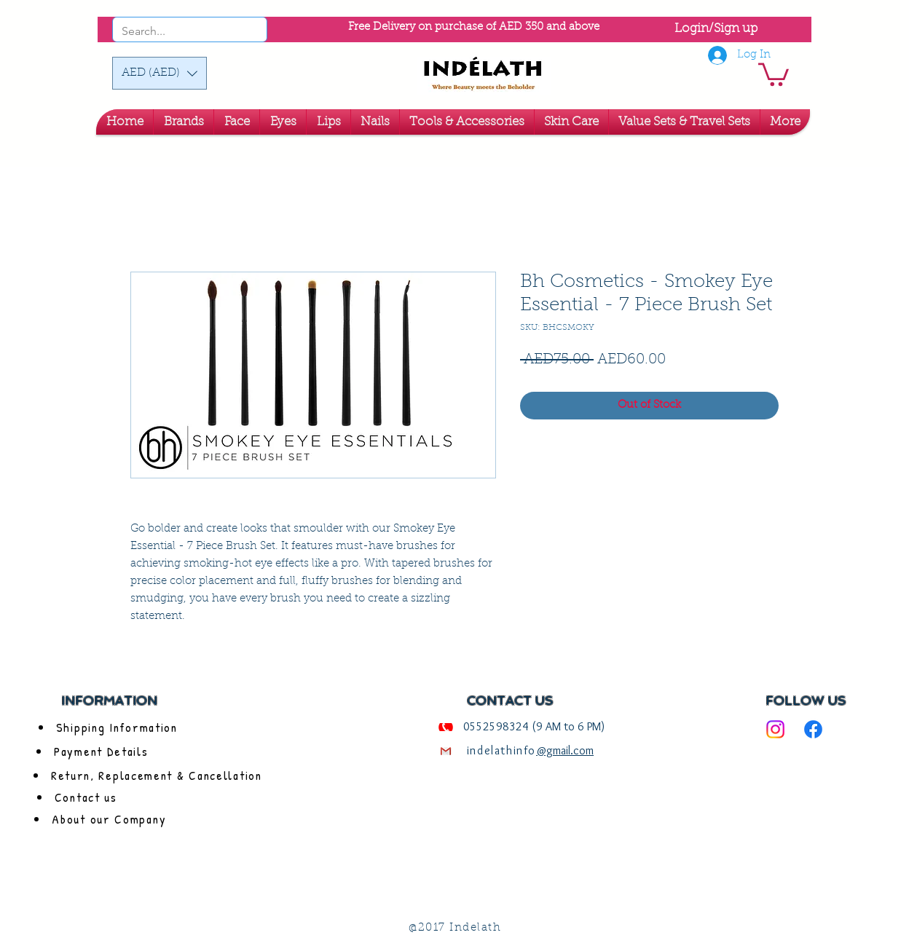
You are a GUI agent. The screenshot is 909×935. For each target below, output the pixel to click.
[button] (159, 73)
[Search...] (170, 31)
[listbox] (159, 73)
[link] (773, 73)
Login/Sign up (716, 29)
